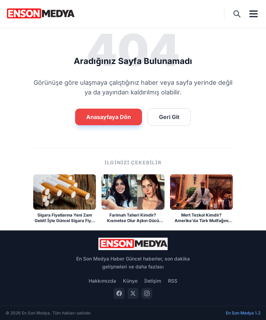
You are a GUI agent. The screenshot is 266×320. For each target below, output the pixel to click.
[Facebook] (119, 293)
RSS (172, 281)
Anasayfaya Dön (108, 116)
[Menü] (253, 14)
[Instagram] (146, 293)
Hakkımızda (102, 281)
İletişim (152, 281)
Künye (130, 281)
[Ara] (237, 14)
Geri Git (169, 116)
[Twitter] (133, 293)
